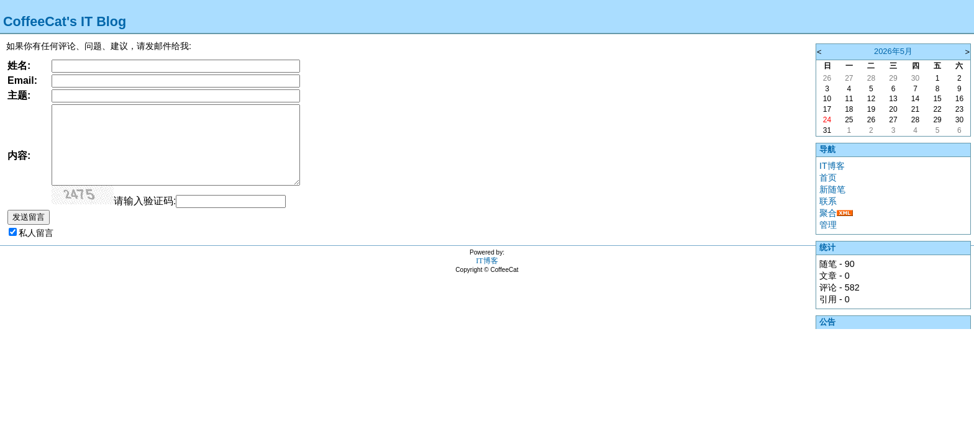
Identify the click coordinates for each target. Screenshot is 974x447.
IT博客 (832, 166)
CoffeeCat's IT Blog (64, 21)
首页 (828, 178)
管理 (828, 225)
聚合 (828, 213)
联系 (828, 201)
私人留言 (36, 233)
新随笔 (832, 189)
